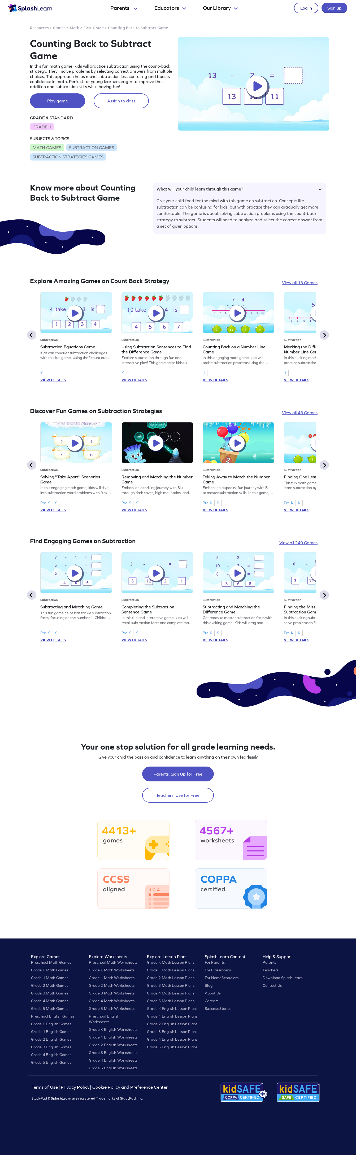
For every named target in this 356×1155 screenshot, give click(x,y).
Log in (306, 8)
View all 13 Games (300, 282)
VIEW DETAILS (53, 380)
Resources (39, 27)
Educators (170, 8)
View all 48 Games (300, 412)
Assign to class (121, 100)
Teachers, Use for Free (177, 795)
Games (59, 27)
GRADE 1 (42, 126)
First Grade (94, 27)
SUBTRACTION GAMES (91, 147)
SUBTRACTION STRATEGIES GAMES (68, 156)
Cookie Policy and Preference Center (130, 1087)
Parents (123, 8)
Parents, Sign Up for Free (178, 774)
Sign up (334, 8)
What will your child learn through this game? (239, 189)
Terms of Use (45, 1087)
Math (74, 27)
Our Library (220, 8)
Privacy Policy (75, 1087)
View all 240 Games (298, 542)
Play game (57, 100)
